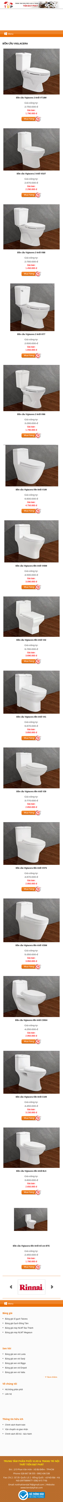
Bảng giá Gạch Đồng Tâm (17, 1323)
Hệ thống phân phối (14, 1389)
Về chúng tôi (10, 1383)
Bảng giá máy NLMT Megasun (18, 1332)
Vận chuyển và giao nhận (16, 1429)
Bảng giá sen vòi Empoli (16, 1368)
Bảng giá (7, 1313)
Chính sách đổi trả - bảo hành (18, 1434)
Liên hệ (8, 1394)
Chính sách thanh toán (15, 1425)
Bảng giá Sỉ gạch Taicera (16, 1319)
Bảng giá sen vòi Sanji (15, 1359)
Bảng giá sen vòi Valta (15, 1372)
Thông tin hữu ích (13, 1419)
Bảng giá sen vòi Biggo (15, 1363)
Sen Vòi (7, 1348)
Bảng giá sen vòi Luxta (15, 1354)
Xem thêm (52, 1377)
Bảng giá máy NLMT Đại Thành (19, 1328)
